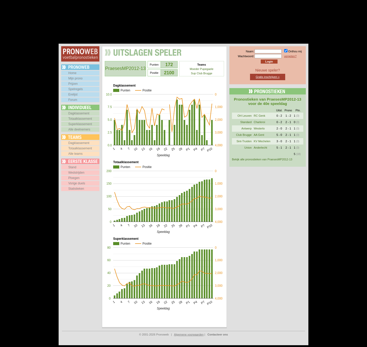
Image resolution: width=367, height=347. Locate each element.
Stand (72, 167)
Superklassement (80, 124)
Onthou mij (295, 51)
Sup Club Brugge (201, 73)
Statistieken (76, 188)
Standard (246, 122)
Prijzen (73, 84)
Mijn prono (75, 78)
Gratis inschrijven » (268, 76)
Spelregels (75, 89)
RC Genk (259, 115)
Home (72, 73)
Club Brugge (244, 134)
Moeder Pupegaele (202, 68)
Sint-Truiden (244, 141)
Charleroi (259, 122)
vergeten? (290, 56)
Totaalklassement (80, 119)
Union (248, 147)
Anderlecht (260, 147)
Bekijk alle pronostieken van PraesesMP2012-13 (262, 159)
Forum (72, 100)
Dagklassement (78, 113)
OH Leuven (245, 115)
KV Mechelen (262, 141)
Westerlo (259, 128)
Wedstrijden (76, 172)
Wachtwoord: (246, 56)
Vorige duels (76, 183)
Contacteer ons (217, 334)
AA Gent (259, 134)
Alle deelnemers (79, 129)
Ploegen (74, 178)
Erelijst (72, 94)
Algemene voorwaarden (189, 334)
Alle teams (75, 153)
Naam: (250, 51)
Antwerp (246, 128)
